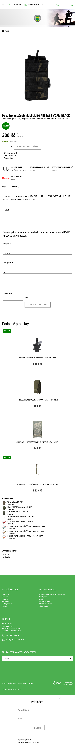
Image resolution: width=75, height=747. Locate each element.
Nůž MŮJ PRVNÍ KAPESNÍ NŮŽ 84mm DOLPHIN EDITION (26, 526)
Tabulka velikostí (43, 606)
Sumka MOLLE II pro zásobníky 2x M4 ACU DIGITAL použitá (37, 442)
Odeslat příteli (37, 304)
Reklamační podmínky (45, 604)
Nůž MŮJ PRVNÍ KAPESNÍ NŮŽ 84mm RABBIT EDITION (25, 531)
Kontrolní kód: (7, 293)
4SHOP (71, 684)
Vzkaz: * (5, 272)
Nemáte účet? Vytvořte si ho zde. (28, 742)
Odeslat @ (15, 186)
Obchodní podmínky (44, 601)
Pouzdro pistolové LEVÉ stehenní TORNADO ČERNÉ (37, 357)
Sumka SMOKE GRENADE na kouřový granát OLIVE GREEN (37, 400)
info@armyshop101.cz (35, 4)
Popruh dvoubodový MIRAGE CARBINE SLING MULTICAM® (37, 484)
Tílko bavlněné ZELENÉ (15, 502)
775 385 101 (17, 4)
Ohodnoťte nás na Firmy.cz (11, 690)
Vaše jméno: (7, 244)
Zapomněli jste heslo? (25, 740)
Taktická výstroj (11, 119)
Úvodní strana (6, 594)
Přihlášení (37, 727)
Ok (70, 658)
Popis (4, 186)
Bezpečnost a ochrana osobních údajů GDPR (52, 594)
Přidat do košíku (27, 146)
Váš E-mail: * (7, 253)
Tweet (7, 210)
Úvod (3, 119)
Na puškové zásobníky (28, 119)
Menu (7, 31)
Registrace (5, 599)
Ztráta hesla (5, 601)
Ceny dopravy (43, 597)
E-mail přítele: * (8, 263)
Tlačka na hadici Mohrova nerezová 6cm (20, 516)
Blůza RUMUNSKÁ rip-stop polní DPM (19, 507)
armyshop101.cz (11, 683)
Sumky (19, 119)
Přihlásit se (5, 597)
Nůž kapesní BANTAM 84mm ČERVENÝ (20, 521)
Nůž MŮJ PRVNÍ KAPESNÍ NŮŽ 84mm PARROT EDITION (25, 536)
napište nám (6, 557)
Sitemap (4, 606)
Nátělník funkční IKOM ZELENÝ (17, 512)
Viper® (12, 158)
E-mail (4, 657)
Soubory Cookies (7, 604)
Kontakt (41, 599)
